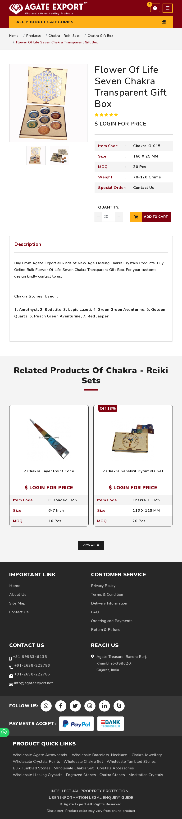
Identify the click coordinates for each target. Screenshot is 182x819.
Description (27, 244)
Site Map (17, 603)
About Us (17, 594)
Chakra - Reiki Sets (64, 35)
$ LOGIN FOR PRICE (120, 124)
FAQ (95, 612)
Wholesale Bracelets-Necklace (99, 755)
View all (91, 545)
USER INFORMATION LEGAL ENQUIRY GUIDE (91, 797)
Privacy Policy (103, 585)
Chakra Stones (112, 774)
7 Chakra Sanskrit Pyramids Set (133, 471)
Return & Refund (106, 629)
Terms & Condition (107, 594)
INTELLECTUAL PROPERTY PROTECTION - (91, 791)
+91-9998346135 (30, 656)
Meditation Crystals (145, 774)
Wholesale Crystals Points (36, 761)
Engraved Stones (81, 774)
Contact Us (143, 187)
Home (13, 35)
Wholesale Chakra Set (83, 761)
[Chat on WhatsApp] (4, 732)
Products (33, 35)
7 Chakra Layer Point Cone (49, 471)
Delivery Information (109, 603)
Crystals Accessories (115, 768)
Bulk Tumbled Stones (32, 768)
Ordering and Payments (112, 621)
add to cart (149, 217)
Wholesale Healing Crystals (37, 774)
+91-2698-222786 (32, 665)
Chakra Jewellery (147, 755)
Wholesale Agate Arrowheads (40, 755)
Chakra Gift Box (100, 35)
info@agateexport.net (33, 683)
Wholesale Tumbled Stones (131, 761)
